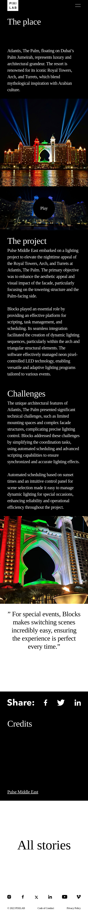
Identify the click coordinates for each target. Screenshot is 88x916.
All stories (44, 845)
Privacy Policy (74, 908)
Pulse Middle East (22, 791)
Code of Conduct (46, 908)
